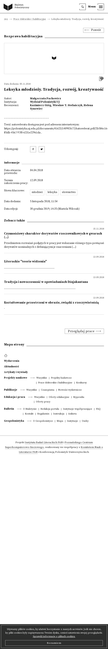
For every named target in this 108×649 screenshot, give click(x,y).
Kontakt (29, 414)
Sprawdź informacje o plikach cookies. (54, 636)
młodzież (37, 192)
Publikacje (10, 389)
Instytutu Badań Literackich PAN (44, 442)
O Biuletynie (30, 409)
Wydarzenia (11, 361)
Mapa (60, 421)
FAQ (98, 409)
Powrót (96, 30)
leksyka (52, 192)
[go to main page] (17, 7)
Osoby (85, 421)
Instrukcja (58, 414)
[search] (82, 7)
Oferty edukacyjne (59, 397)
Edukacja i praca (14, 397)
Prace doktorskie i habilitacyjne (29, 19)
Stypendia (78, 397)
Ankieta (72, 414)
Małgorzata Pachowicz (45, 98)
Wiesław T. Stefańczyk (67, 105)
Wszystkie (41, 378)
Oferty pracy (43, 402)
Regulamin (43, 414)
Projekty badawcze (61, 378)
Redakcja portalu (49, 409)
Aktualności (11, 366)
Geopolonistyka (14, 421)
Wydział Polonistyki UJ (45, 102)
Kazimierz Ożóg (40, 105)
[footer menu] (6, 356)
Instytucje (72, 421)
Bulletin (9, 408)
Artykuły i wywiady (16, 372)
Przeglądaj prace (81, 331)
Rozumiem (54, 643)
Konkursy (81, 383)
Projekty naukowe (15, 377)
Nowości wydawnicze (70, 390)
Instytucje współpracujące (77, 409)
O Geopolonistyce (43, 421)
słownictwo (69, 192)
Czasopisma (47, 390)
